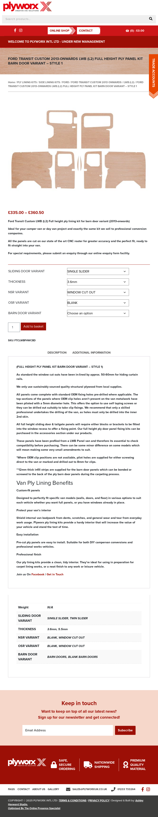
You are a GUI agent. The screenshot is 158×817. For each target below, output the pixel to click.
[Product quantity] (14, 327)
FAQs (11, 789)
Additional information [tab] (91, 352)
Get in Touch (55, 574)
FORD (65, 82)
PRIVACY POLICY (98, 800)
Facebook (37, 574)
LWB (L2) (129, 82)
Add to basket (33, 326)
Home (11, 82)
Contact (86, 30)
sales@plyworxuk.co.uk (89, 789)
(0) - (135, 30)
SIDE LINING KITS (49, 82)
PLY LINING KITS (27, 82)
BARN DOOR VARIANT (24, 313)
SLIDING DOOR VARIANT (26, 271)
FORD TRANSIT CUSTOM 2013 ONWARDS (96, 82)
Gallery (53, 789)
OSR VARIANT (18, 302)
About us (38, 789)
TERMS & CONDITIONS (72, 800)
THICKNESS (16, 281)
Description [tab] (57, 352)
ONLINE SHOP (59, 30)
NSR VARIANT (18, 292)
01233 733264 (126, 789)
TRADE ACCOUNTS (153, 72)
